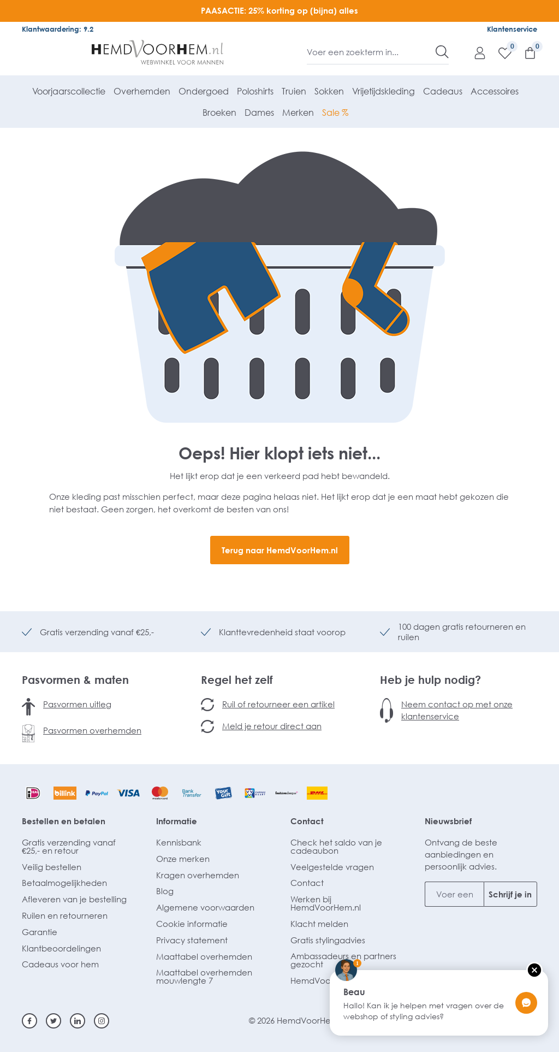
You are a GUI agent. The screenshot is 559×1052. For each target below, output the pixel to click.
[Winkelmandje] (524, 52)
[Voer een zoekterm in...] (371, 51)
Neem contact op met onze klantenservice (457, 710)
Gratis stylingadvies (327, 940)
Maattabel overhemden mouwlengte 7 (204, 976)
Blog (165, 891)
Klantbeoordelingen (61, 948)
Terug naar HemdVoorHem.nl (280, 550)
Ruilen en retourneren (65, 915)
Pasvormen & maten (75, 679)
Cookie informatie (192, 924)
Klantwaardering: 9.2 (57, 29)
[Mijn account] (474, 52)
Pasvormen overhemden (92, 730)
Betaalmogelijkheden (64, 883)
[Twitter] (53, 1021)
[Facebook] (29, 1021)
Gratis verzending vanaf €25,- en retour (69, 846)
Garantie (39, 932)
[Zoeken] (442, 51)
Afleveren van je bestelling (74, 899)
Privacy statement (192, 940)
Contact (307, 821)
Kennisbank (178, 842)
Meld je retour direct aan (272, 726)
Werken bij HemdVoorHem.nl (325, 903)
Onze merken (183, 859)
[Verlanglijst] (499, 52)
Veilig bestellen (51, 867)
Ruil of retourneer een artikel (278, 704)
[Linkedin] (77, 1021)
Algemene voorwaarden (205, 907)
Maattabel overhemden (204, 956)
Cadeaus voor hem (60, 964)
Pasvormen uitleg (77, 704)
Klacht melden (319, 924)
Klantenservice (512, 29)
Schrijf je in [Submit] (510, 894)
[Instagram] (101, 1021)
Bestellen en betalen (63, 821)
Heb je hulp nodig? (430, 679)
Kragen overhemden (197, 875)
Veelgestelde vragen (332, 867)
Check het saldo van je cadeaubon (336, 846)
